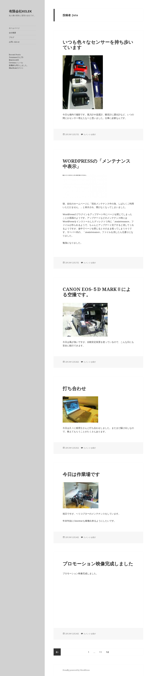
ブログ (11, 37)
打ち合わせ (74, 388)
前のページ (57, 652)
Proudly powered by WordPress (76, 670)
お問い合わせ (14, 42)
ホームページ (14, 28)
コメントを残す (89, 134)
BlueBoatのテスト (16, 68)
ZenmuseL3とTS (16, 57)
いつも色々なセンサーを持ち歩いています (98, 44)
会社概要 (12, 32)
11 (100, 652)
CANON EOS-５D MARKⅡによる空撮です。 (97, 292)
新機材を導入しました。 (18, 65)
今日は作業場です (81, 474)
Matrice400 (14, 60)
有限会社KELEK (20, 11)
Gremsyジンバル (16, 62)
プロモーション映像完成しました (98, 563)
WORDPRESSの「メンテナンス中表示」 (96, 163)
